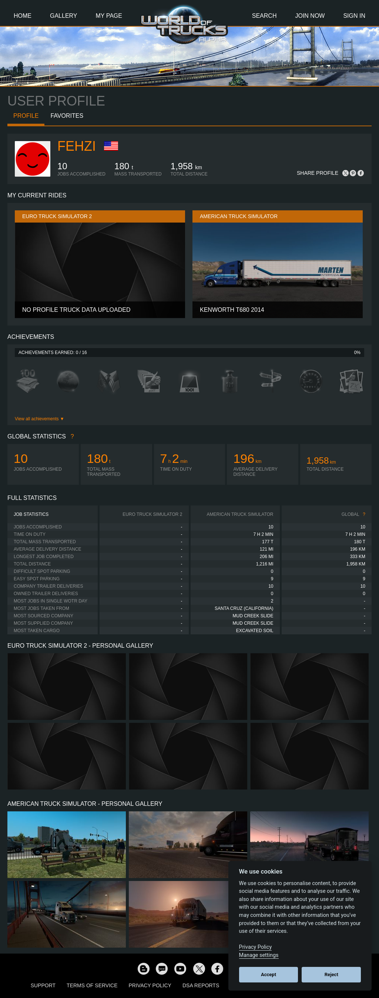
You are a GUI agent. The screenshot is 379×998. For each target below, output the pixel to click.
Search (264, 16)
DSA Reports (200, 985)
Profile (25, 116)
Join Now (310, 16)
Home (22, 16)
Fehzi (76, 146)
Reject (331, 974)
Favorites (66, 116)
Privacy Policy (150, 985)
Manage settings (259, 955)
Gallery (63, 16)
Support (43, 985)
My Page (109, 16)
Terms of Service (92, 985)
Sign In (354, 16)
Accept (268, 974)
